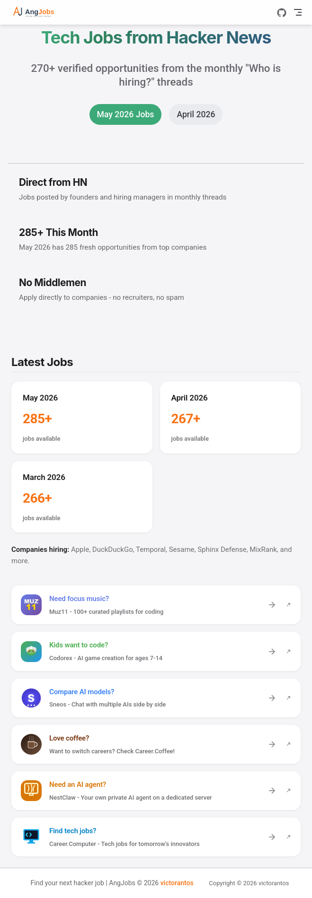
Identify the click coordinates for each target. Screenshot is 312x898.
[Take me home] (40, 12)
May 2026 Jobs (125, 114)
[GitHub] (281, 12)
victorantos (177, 883)
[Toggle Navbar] (297, 12)
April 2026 (196, 114)
